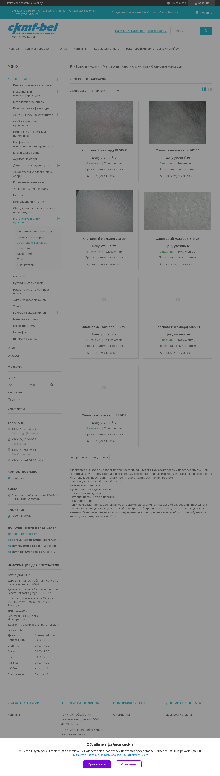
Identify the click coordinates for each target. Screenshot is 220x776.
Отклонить (128, 764)
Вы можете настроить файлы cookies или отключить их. (108, 754)
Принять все (97, 764)
